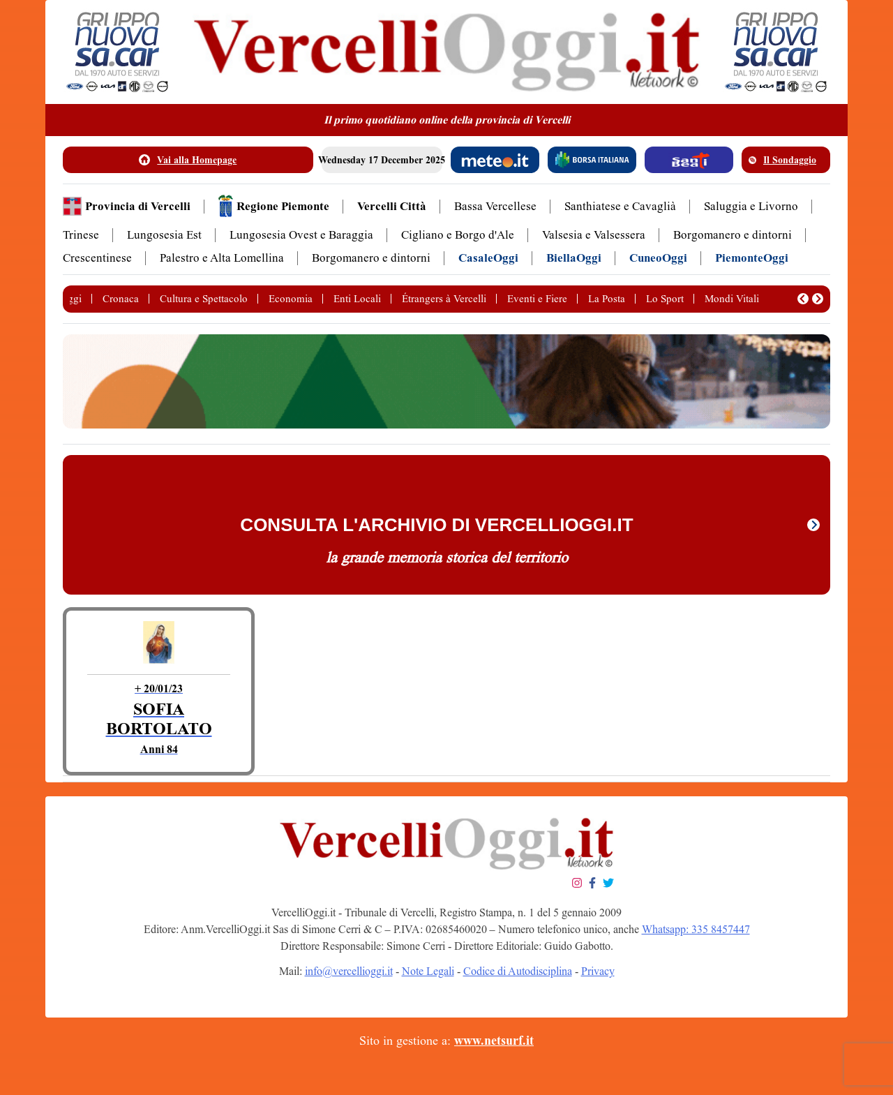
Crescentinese (97, 258)
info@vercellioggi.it (349, 971)
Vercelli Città (391, 206)
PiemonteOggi (751, 258)
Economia (291, 298)
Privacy (598, 971)
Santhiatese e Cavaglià (620, 206)
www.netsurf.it (494, 1041)
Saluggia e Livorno (751, 206)
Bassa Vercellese (495, 206)
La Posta (606, 298)
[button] (803, 298)
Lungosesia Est (164, 235)
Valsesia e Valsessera (593, 235)
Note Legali (428, 971)
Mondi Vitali (732, 298)
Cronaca (121, 298)
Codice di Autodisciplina (517, 971)
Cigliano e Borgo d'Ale (457, 235)
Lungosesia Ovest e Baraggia (301, 235)
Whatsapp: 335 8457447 (696, 929)
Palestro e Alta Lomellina (222, 258)
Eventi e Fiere (537, 298)
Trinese (81, 235)
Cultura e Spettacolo (204, 298)
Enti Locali (357, 298)
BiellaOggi (573, 258)
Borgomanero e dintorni (732, 235)
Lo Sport (665, 298)
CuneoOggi (658, 258)
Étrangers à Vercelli (444, 298)
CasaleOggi (488, 258)
